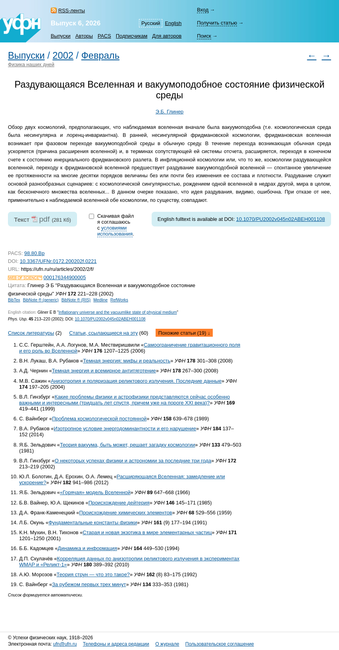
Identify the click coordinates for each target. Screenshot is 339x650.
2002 (62, 55)
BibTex (14, 300)
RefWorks (119, 300)
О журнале (167, 644)
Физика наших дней (31, 64)
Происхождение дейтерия (119, 503)
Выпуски (61, 36)
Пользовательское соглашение (219, 644)
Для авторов (166, 36)
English (173, 23)
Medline (100, 300)
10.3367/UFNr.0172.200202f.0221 (58, 261)
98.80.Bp (34, 253)
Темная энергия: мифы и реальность (126, 361)
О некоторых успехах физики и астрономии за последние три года (133, 461)
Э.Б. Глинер (169, 112)
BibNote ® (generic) (41, 300)
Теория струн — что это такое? (93, 574)
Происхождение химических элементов (125, 513)
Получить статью (217, 23)
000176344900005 (65, 277)
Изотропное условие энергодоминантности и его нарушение (125, 428)
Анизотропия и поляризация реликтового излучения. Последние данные (136, 381)
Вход (202, 10)
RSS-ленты (71, 10)
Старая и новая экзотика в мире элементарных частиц (147, 532)
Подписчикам (131, 36)
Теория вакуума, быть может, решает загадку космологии (127, 445)
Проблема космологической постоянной (99, 419)
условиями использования (115, 231)
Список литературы (31, 333)
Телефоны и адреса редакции (116, 644)
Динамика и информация (87, 548)
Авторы (84, 36)
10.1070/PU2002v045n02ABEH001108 (280, 219)
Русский (150, 23)
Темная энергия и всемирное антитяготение (104, 371)
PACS (104, 36)
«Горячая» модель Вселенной (95, 492)
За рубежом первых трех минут (89, 584)
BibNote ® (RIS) (76, 300)
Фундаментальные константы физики (92, 522)
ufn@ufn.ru (65, 644)
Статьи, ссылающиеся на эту (103, 333)
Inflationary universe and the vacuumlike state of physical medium (117, 312)
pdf (44, 219)
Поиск (204, 36)
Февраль (100, 55)
